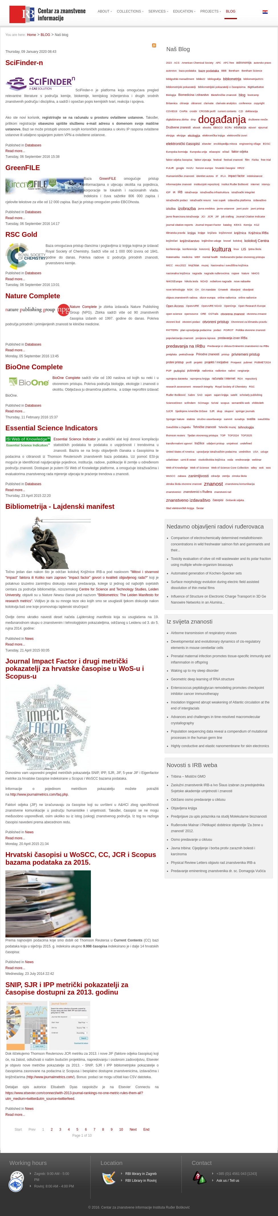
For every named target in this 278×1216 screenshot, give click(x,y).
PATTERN (172, 330)
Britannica (171, 103)
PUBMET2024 (262, 362)
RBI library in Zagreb (141, 1174)
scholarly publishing (251, 395)
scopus (224, 402)
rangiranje (243, 370)
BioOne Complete (34, 367)
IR (174, 192)
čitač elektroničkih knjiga (180, 508)
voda (230, 459)
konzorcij (204, 249)
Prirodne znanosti (207, 354)
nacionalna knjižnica (178, 273)
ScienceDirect (174, 403)
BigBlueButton (256, 87)
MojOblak (193, 265)
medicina (187, 257)
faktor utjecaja (203, 159)
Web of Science (199, 467)
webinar (256, 459)
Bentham (234, 70)
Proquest (236, 362)
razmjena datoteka (177, 378)
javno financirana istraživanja (182, 216)
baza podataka (187, 70)
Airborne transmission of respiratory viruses (204, 633)
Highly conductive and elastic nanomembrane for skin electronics (220, 746)
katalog (227, 224)
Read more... (15, 151)
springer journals (245, 411)
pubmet (248, 362)
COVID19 (171, 111)
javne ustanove (225, 208)
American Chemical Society (197, 62)
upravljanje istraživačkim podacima (217, 451)
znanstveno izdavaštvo (188, 500)
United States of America (180, 451)
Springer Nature (175, 419)
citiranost (196, 103)
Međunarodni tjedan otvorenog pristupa (242, 257)
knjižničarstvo (189, 241)
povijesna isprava (206, 338)
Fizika (255, 159)
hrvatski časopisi (225, 168)
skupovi (228, 411)
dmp (193, 119)
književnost (225, 232)
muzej (204, 265)
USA (255, 451)
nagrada (197, 273)
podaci (217, 330)
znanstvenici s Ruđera (197, 491)
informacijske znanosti (179, 184)
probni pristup (175, 362)
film (247, 159)
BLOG (45, 35)
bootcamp (253, 95)
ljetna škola (254, 249)
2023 (169, 62)
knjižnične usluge (211, 240)
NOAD (204, 281)
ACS (176, 62)
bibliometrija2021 (253, 79)
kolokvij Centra (256, 241)
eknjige (181, 135)
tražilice (199, 443)
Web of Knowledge (177, 467)
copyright (259, 103)
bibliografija (214, 79)
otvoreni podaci (191, 321)
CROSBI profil (207, 111)
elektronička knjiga (213, 135)
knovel (227, 240)
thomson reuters (175, 435)
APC (218, 62)
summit (228, 419)
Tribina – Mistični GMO (188, 777)
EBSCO (217, 127)
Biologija (171, 95)
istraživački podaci (177, 200)
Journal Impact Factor (208, 224)
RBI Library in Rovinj (140, 1181)
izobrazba (187, 208)
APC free (228, 62)
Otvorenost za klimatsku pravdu (249, 321)
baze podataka (209, 70)
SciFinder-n (24, 62)
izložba (171, 208)
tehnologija (246, 427)
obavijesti (248, 289)
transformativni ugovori (179, 443)
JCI (203, 216)
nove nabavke (242, 281)
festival (217, 159)
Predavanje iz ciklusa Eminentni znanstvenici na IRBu (238, 346)
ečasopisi (214, 151)
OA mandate (208, 289)
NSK (190, 289)
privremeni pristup (246, 354)
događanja (222, 120)
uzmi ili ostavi (188, 459)
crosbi (193, 111)
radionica (207, 370)
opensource (191, 313)
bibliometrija (232, 79)
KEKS (237, 224)
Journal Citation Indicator (250, 216)
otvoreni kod (173, 321)
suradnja (239, 419)
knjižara (211, 232)
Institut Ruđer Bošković (235, 184)
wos (268, 467)
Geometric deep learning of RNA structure (202, 679)
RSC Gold (21, 234)
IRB (180, 192)
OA (197, 289)
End (146, 1130)
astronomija (243, 62)
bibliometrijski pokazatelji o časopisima (221, 86)
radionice (220, 370)
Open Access (175, 306)
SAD (200, 395)
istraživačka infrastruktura (214, 192)
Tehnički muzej (227, 427)
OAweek (223, 289)
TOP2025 (246, 435)
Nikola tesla (191, 281)
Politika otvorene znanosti (250, 330)
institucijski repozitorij (206, 184)
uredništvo (245, 451)
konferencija (173, 249)
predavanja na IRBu (185, 346)
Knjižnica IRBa (258, 233)
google (180, 168)
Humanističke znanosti (180, 176)
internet (255, 184)
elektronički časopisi (183, 144)
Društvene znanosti (178, 127)
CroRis (183, 111)
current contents (227, 111)
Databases (33, 145)
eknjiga (170, 135)
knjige (201, 232)
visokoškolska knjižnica (211, 459)
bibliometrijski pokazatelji (181, 86)
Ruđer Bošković (176, 394)
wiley (254, 467)
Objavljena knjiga (184, 808)
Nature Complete (32, 296)
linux (236, 249)
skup (219, 411)
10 (121, 1130)
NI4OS (255, 273)
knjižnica (240, 233)
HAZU (189, 168)
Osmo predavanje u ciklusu (191, 840)
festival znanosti (233, 159)
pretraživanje (186, 354)
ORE (203, 313)
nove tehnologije (175, 289)
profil (189, 362)
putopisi (179, 370)
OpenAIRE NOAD (211, 305)
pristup (225, 354)
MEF (197, 257)
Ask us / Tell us (227, 1181)
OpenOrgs (230, 305)
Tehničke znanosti (204, 427)
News (29, 639)
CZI (241, 111)
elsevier (206, 143)
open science (174, 313)
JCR (210, 216)
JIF (217, 216)
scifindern (190, 403)
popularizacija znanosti (179, 338)
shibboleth (258, 403)
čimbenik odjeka (235, 500)
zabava (182, 476)
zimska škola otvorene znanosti (184, 484)
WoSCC (170, 476)
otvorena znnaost (256, 313)
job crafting (227, 216)
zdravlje (215, 476)
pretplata (171, 354)
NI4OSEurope (174, 281)
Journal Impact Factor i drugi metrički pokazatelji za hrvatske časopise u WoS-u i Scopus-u (74, 668)
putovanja (193, 370)
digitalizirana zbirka (177, 119)
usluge (264, 451)
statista (191, 419)
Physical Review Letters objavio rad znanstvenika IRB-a (213, 863)
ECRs (228, 127)
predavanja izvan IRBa (232, 338)
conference (245, 103)
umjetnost (232, 443)
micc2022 (180, 265)
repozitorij (251, 378)
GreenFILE (22, 168)
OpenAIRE (192, 305)
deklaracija (251, 111)
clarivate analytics (226, 103)
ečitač (225, 151)
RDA (240, 378)
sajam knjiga (221, 395)
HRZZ (240, 168)
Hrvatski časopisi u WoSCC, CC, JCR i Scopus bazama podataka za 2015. (80, 858)
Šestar (200, 508)
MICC (169, 265)
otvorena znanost (233, 314)
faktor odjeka (240, 151)
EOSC (266, 143)
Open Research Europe (252, 305)
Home (31, 35)
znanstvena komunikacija (239, 484)
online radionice (247, 297)
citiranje (184, 103)
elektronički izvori (237, 135)
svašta (251, 419)
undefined (246, 443)
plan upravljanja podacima (195, 330)
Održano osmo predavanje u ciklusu (198, 800)
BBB (223, 70)
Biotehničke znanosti (223, 94)
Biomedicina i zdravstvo (193, 94)
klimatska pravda (175, 232)
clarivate (208, 103)
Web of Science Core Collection (230, 467)
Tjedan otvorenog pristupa (202, 435)
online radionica (227, 297)
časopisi (217, 500)
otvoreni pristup (216, 322)
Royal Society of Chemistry (231, 386)
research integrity (203, 386)
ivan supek (219, 200)
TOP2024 (233, 435)
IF (217, 176)
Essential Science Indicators (51, 428)
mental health (210, 257)
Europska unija (198, 151)
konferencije (190, 249)
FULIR (170, 168)
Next (133, 1130)
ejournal (262, 127)
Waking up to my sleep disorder (195, 671)
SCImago (203, 403)
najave (235, 273)
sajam (208, 395)
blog (242, 95)
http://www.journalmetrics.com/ (50, 1077)
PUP (168, 370)
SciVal (214, 403)
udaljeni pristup (215, 443)
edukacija (240, 127)
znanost (213, 484)
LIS (243, 249)
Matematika (173, 257)
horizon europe (204, 168)
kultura (221, 249)
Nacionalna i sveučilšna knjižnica (229, 265)
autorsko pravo (262, 62)
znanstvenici (173, 491)
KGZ (256, 224)
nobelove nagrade (221, 281)
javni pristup (257, 208)
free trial (266, 159)
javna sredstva (206, 208)
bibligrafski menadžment (180, 79)
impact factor (236, 176)
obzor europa (207, 297)
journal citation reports (179, 224)
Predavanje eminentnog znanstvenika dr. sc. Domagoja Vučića (218, 871)
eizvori (252, 127)
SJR (212, 411)
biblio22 (200, 79)
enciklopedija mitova (225, 143)
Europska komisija (177, 151)
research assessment (178, 386)
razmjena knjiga (200, 378)
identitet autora (204, 176)
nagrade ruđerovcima (216, 273)
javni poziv (242, 208)
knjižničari (172, 240)
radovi (231, 370)
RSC (252, 386)
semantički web (241, 403)
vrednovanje (242, 459)
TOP (223, 435)
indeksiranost (254, 176)
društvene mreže (258, 119)
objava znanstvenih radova (181, 297)
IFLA (223, 176)
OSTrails (213, 313)
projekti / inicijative (216, 362)
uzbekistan (172, 459)
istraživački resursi (200, 200)
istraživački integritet (243, 192)
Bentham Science (252, 70)
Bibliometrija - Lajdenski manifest (60, 506)
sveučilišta (263, 419)
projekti (198, 362)
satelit (234, 395)
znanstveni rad (222, 492)
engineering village (250, 143)
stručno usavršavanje (209, 419)
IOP (168, 192)
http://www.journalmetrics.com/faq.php (39, 794)
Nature (245, 273)
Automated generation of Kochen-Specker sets (206, 573)
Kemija (248, 224)
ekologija (194, 135)
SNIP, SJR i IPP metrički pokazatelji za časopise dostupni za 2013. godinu (66, 988)
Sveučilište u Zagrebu (178, 427)
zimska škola (239, 476)
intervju (266, 184)
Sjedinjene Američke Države (191, 411)
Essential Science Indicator (75, 439)
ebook (196, 127)
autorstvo (171, 70)
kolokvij (237, 240)
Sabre (191, 395)
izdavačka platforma (239, 200)
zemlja (226, 476)
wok (261, 467)
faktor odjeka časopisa (179, 159)
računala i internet (223, 378)
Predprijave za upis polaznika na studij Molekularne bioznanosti (219, 816)
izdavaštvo (259, 200)
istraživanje (191, 192)
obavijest (235, 289)
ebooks (207, 127)
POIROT (229, 330)
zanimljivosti (198, 476)
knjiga (192, 233)
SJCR (169, 411)
